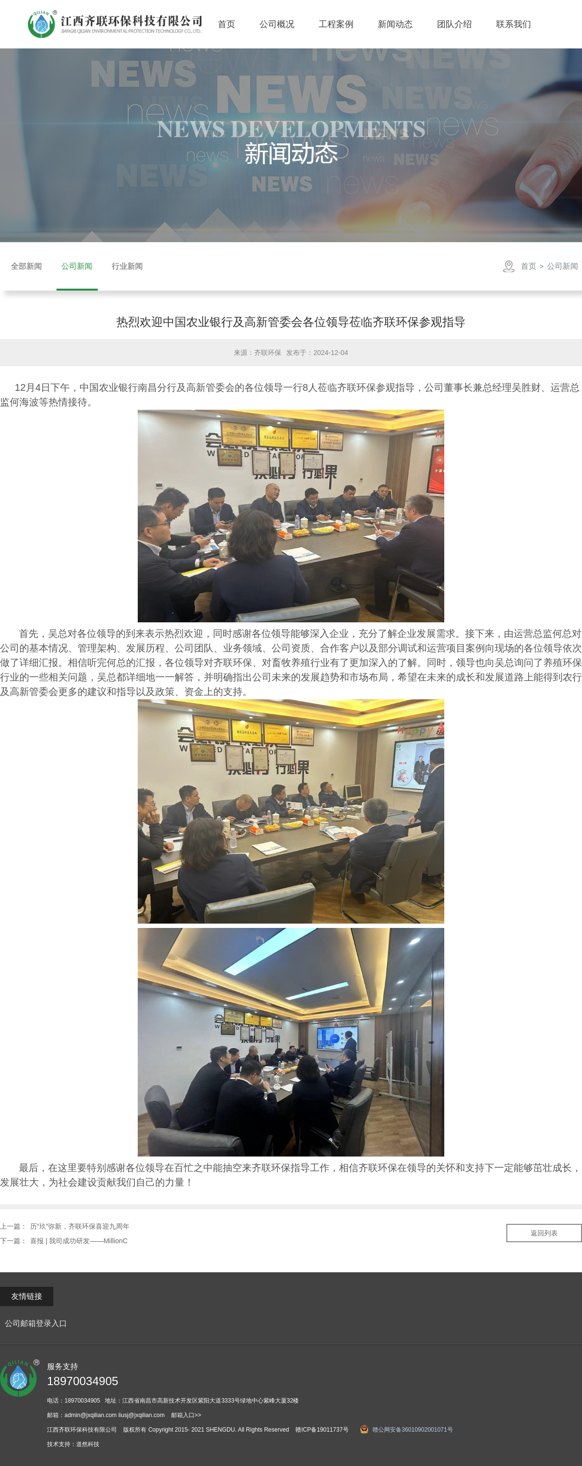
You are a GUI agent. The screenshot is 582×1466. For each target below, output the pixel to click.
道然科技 (87, 1444)
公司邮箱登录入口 (36, 1323)
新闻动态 (395, 24)
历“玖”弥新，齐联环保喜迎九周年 (79, 1226)
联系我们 (513, 24)
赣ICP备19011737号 (321, 1429)
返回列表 (544, 1233)
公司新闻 (560, 266)
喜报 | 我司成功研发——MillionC (79, 1241)
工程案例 (336, 24)
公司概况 (276, 24)
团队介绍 (454, 24)
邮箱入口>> (186, 1415)
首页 (226, 24)
